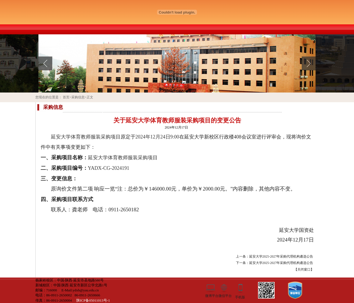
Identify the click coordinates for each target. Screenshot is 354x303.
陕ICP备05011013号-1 (93, 300)
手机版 (240, 296)
